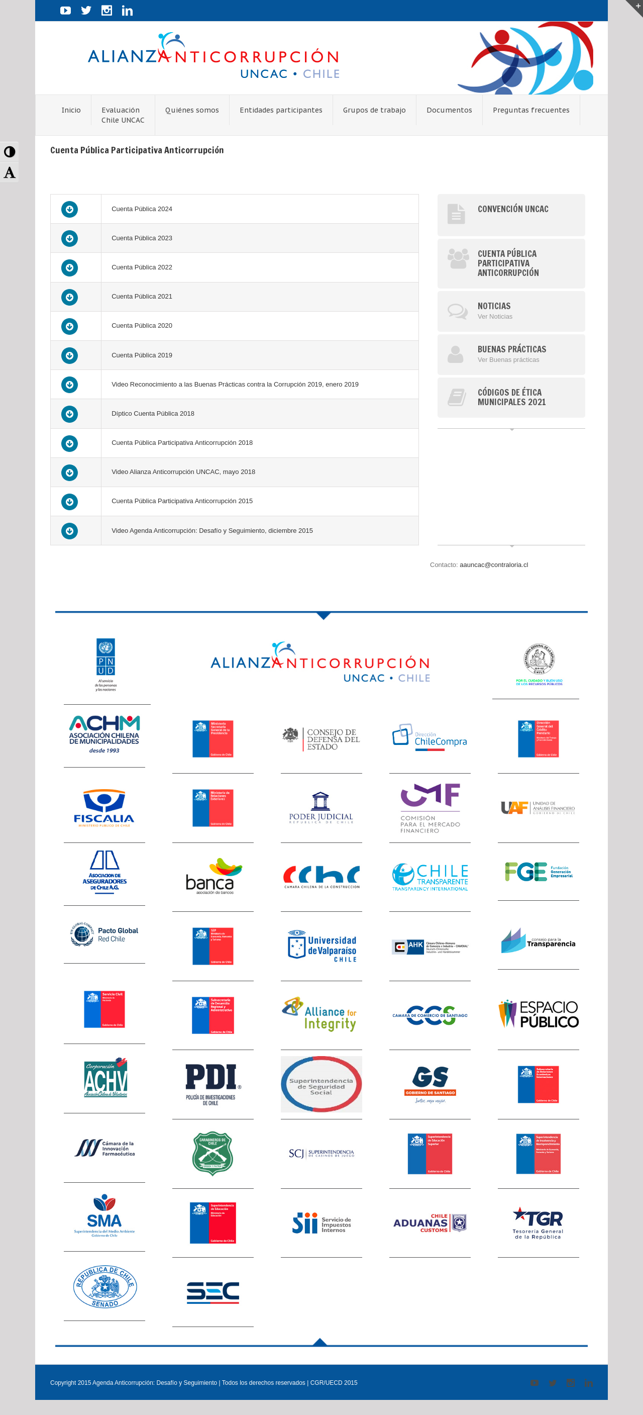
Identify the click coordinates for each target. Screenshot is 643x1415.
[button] (9, 152)
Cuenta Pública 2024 (142, 209)
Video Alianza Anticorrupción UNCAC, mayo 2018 (183, 472)
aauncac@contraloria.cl (494, 565)
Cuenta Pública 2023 (142, 238)
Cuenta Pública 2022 (142, 267)
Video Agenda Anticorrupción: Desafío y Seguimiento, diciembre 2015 (212, 530)
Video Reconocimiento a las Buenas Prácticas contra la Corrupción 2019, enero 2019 (235, 384)
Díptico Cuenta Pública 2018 (153, 413)
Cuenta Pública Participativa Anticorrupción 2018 (182, 442)
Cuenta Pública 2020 (142, 325)
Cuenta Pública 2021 (142, 296)
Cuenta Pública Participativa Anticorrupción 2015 (182, 501)
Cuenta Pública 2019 (142, 355)
